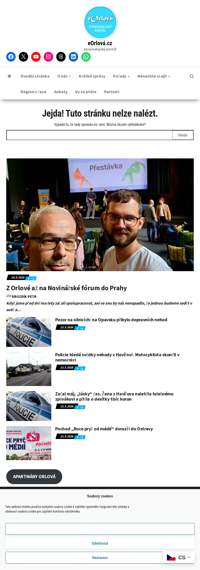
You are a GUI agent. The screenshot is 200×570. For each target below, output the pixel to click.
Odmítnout (100, 545)
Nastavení (100, 559)
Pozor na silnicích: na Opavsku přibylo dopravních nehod (111, 320)
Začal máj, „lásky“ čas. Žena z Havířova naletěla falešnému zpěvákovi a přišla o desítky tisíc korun (114, 396)
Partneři (111, 91)
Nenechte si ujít (154, 76)
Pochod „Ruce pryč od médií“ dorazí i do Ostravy (104, 429)
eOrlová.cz (100, 43)
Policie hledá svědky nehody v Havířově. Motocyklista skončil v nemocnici (117, 357)
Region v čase (33, 91)
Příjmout (100, 530)
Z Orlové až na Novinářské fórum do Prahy (66, 287)
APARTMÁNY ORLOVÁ (34, 476)
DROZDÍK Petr (24, 296)
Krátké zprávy (92, 76)
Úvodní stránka (35, 76)
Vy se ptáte (85, 91)
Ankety (60, 91)
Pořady (121, 76)
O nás (64, 76)
